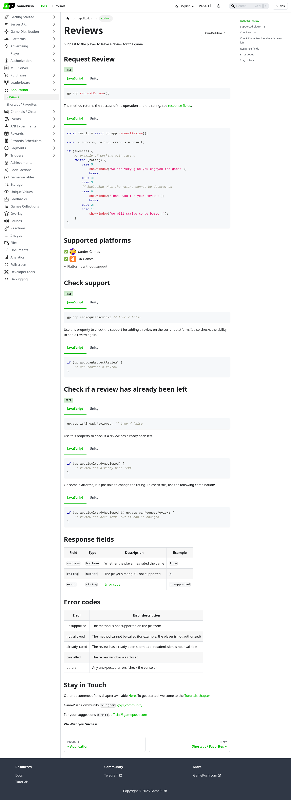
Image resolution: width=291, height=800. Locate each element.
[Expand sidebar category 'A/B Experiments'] (54, 126)
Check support (249, 32)
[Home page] (68, 18)
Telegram (113, 775)
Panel (204, 6)
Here (132, 695)
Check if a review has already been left (261, 40)
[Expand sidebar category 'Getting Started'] (54, 17)
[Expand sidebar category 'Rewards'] (54, 133)
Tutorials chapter (197, 695)
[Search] (248, 6)
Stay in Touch (248, 60)
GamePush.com (207, 775)
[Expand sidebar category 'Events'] (54, 119)
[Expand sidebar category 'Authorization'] (54, 60)
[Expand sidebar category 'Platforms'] (54, 39)
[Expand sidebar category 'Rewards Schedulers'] (54, 141)
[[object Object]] (280, 6)
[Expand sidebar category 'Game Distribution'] (54, 31)
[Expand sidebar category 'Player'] (54, 53)
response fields (179, 105)
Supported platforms (252, 26)
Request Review (249, 20)
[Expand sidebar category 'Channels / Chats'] (54, 111)
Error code (112, 584)
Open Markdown (215, 32)
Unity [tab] (94, 78)
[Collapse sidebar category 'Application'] (54, 90)
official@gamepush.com (129, 714)
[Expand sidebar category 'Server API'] (54, 24)
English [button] (182, 6)
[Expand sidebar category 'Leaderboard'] (54, 82)
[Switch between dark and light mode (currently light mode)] (217, 6)
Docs (43, 6)
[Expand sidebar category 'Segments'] (54, 148)
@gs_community (129, 705)
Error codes (247, 54)
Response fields (249, 48)
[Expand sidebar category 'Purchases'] (54, 75)
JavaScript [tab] (75, 78)
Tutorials (58, 6)
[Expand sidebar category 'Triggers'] (54, 155)
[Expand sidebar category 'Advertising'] (54, 46)
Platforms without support (87, 266)
